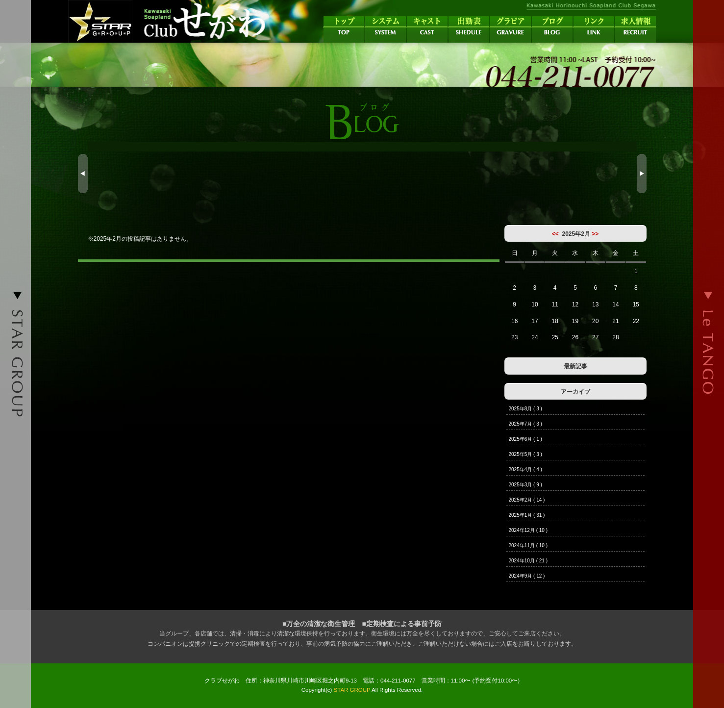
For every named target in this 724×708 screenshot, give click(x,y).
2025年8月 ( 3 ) (525, 408)
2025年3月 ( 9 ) (525, 484)
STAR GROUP (352, 690)
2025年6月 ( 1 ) (525, 439)
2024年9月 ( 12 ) (527, 576)
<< (555, 233)
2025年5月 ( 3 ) (525, 454)
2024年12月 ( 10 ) (528, 530)
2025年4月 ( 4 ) (525, 469)
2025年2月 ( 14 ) (527, 500)
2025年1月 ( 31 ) (527, 515)
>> (595, 233)
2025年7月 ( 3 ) (525, 424)
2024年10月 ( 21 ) (528, 560)
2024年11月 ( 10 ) (528, 545)
